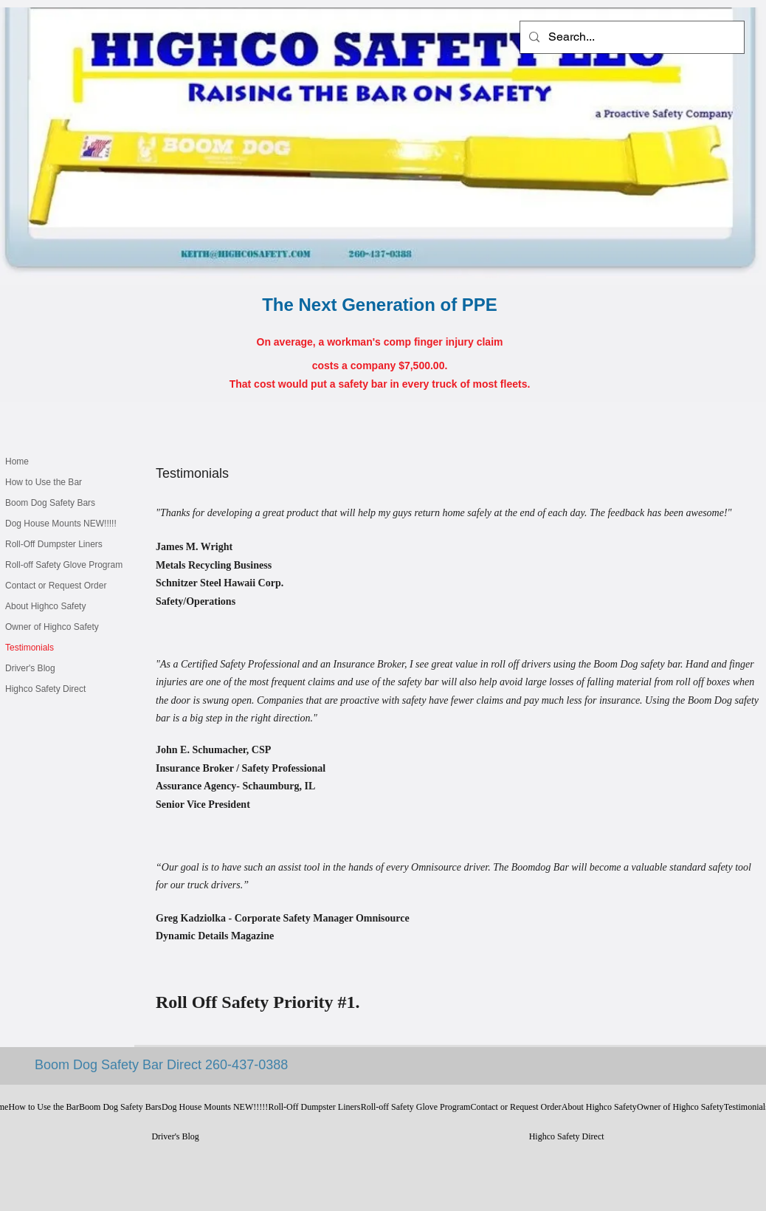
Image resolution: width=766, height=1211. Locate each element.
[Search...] (630, 37)
